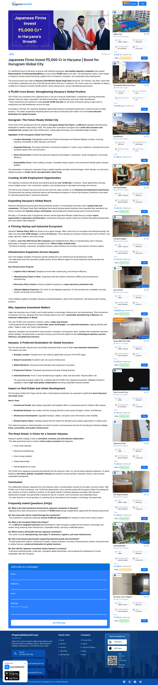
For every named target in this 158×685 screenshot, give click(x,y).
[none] (24, 663)
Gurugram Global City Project (61, 125)
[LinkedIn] (124, 682)
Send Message (59, 623)
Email (13, 593)
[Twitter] (140, 682)
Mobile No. (15, 584)
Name (13, 574)
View (144, 58)
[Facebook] (135, 682)
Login (143, 4)
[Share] (145, 34)
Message (14, 603)
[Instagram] (129, 682)
